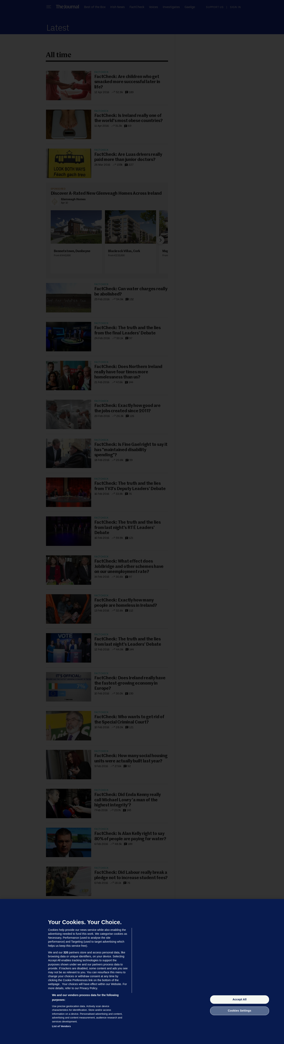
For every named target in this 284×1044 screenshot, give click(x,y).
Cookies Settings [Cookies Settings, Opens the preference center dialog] (239, 1010)
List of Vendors (61, 1026)
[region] (142, 971)
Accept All (239, 999)
